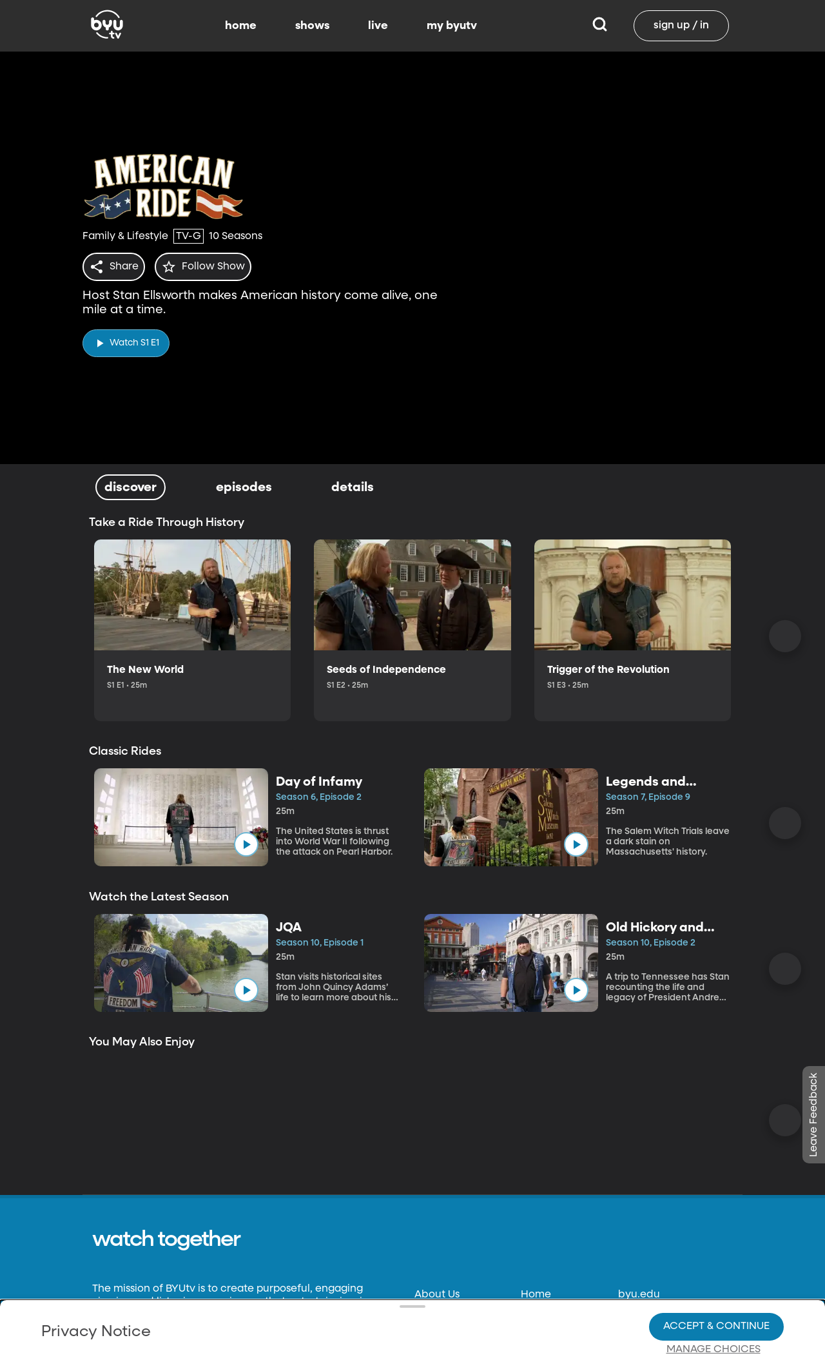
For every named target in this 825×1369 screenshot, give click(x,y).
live (378, 26)
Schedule (544, 1344)
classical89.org (655, 1344)
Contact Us (442, 1319)
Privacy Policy (449, 1344)
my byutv (452, 26)
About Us (437, 1295)
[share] (116, 267)
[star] (211, 267)
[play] (126, 339)
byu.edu (639, 1295)
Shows (537, 1319)
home (241, 26)
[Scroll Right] (785, 636)
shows (312, 26)
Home (536, 1295)
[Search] (600, 25)
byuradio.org (650, 1319)
